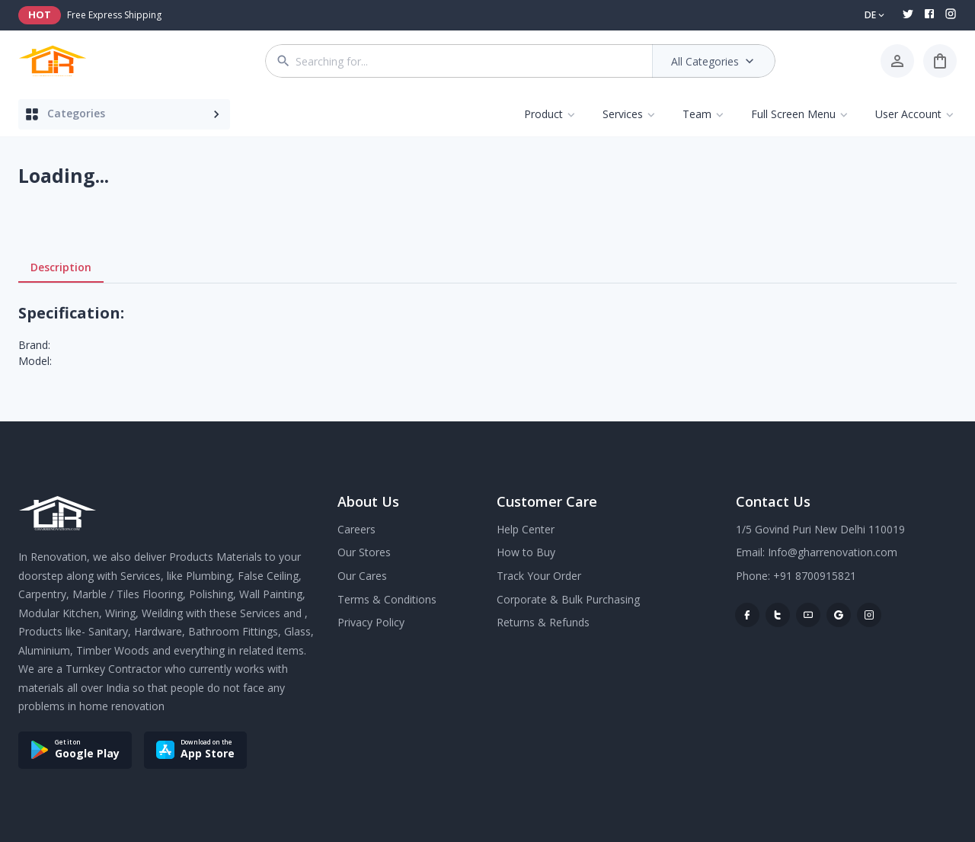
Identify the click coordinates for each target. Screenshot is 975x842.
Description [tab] (61, 267)
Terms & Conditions (386, 599)
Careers (356, 529)
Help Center (526, 529)
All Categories (714, 61)
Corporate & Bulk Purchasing (568, 599)
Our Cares (362, 575)
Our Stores (364, 552)
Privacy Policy (370, 622)
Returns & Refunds (543, 622)
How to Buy (526, 552)
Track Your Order (539, 575)
